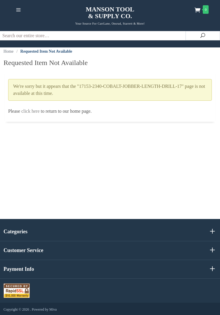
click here (30, 111)
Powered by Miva (44, 309)
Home (8, 51)
